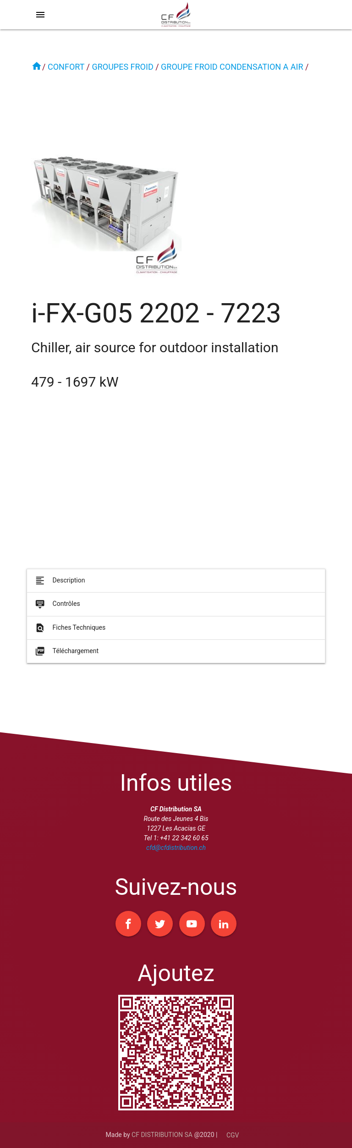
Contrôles (56, 608)
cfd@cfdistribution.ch (176, 847)
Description (59, 584)
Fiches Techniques (69, 631)
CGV (232, 1135)
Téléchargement (66, 655)
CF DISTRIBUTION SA (162, 1134)
